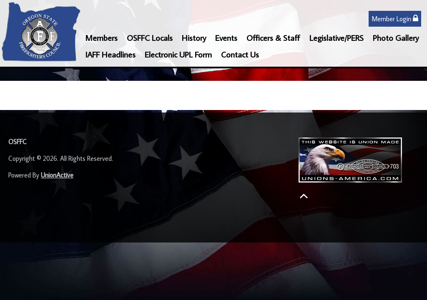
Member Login (395, 18)
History (194, 37)
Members (101, 37)
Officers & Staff (273, 37)
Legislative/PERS (336, 37)
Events (226, 37)
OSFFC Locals (150, 37)
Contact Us (240, 54)
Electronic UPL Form (178, 54)
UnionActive (57, 175)
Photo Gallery (396, 37)
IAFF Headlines (110, 54)
